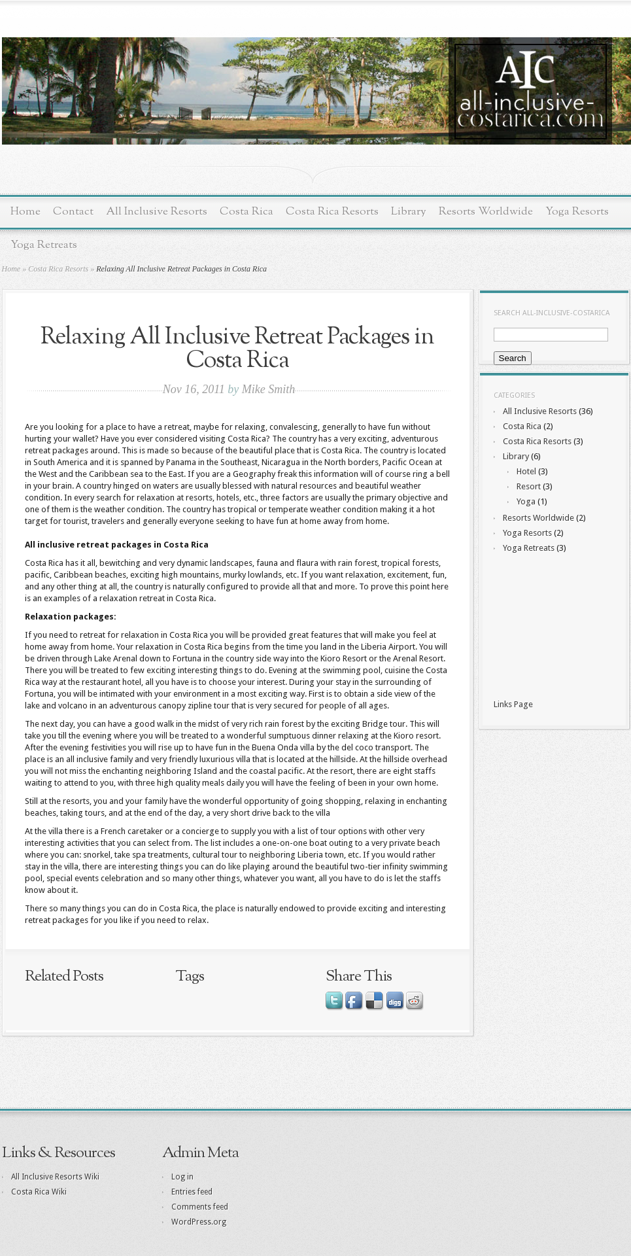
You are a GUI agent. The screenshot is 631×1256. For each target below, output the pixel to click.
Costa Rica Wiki (39, 1191)
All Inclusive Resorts (156, 211)
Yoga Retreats (43, 245)
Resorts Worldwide (486, 211)
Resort (529, 486)
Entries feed (192, 1191)
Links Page (513, 704)
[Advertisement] (552, 628)
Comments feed (199, 1207)
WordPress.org (198, 1222)
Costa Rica (246, 211)
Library (408, 211)
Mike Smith (268, 389)
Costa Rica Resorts (332, 211)
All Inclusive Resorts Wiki (55, 1176)
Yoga (526, 501)
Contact (73, 211)
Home (25, 211)
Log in (182, 1176)
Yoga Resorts (577, 211)
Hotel (526, 471)
